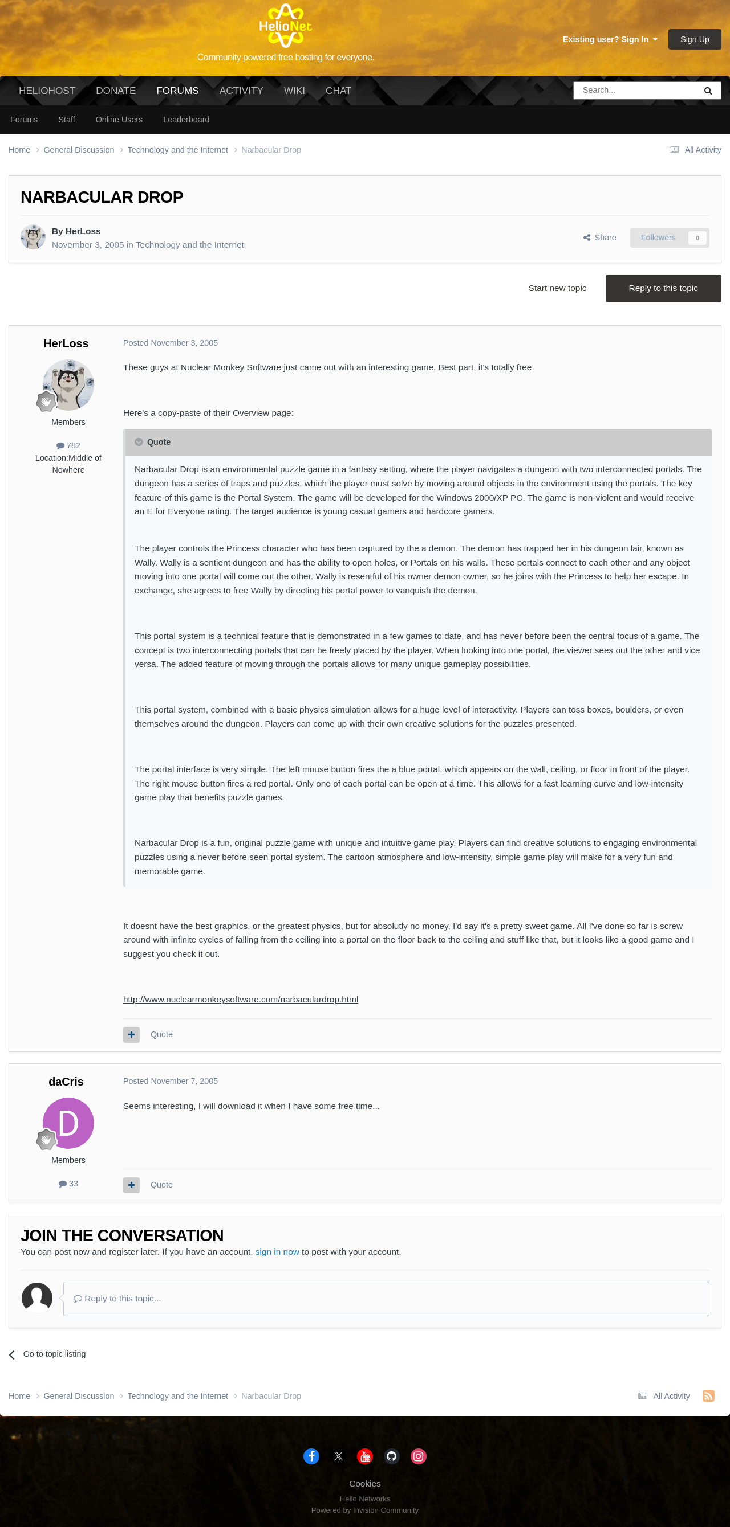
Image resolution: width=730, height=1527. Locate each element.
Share (600, 237)
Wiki (294, 90)
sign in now (277, 1251)
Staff (66, 119)
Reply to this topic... (117, 1298)
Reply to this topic (663, 288)
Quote (162, 1034)
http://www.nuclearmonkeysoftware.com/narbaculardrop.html (240, 999)
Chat (338, 90)
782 (68, 445)
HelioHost (47, 90)
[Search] (606, 90)
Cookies (365, 1483)
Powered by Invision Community (365, 1510)
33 (68, 1183)
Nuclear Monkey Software (231, 367)
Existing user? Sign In (610, 39)
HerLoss (83, 231)
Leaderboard (186, 119)
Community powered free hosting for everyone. (286, 57)
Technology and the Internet (190, 244)
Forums (177, 95)
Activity (241, 90)
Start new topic (558, 288)
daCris (66, 1081)
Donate (116, 90)
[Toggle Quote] (140, 442)
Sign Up (694, 39)
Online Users (119, 119)
